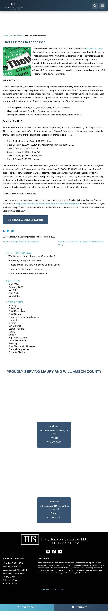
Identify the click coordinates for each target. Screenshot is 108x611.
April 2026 (13, 284)
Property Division (16, 352)
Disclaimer (58, 589)
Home (5, 35)
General (12, 335)
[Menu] (102, 6)
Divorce (12, 323)
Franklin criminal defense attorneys (60, 203)
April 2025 (13, 293)
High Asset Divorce (17, 337)
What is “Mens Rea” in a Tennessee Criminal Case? (34, 265)
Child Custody (15, 308)
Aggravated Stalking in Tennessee (25, 269)
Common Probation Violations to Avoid (27, 273)
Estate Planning (16, 329)
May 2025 (13, 290)
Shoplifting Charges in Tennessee (25, 260)
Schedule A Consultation (25, 219)
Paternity (12, 343)
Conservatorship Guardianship (23, 317)
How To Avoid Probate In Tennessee (21, 241)
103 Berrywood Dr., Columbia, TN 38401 (54, 507)
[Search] (95, 6)
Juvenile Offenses (17, 340)
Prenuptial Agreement (19, 349)
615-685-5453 (54, 442)
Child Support (15, 314)
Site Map (45, 589)
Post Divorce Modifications (21, 346)
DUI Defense (14, 326)
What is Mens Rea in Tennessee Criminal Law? (32, 256)
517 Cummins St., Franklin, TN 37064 (54, 432)
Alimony (12, 305)
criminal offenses (94, 48)
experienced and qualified (29, 203)
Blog (11, 35)
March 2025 (14, 296)
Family (11, 332)
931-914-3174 (54, 517)
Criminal (18, 35)
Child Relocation (16, 311)
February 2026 (15, 287)
